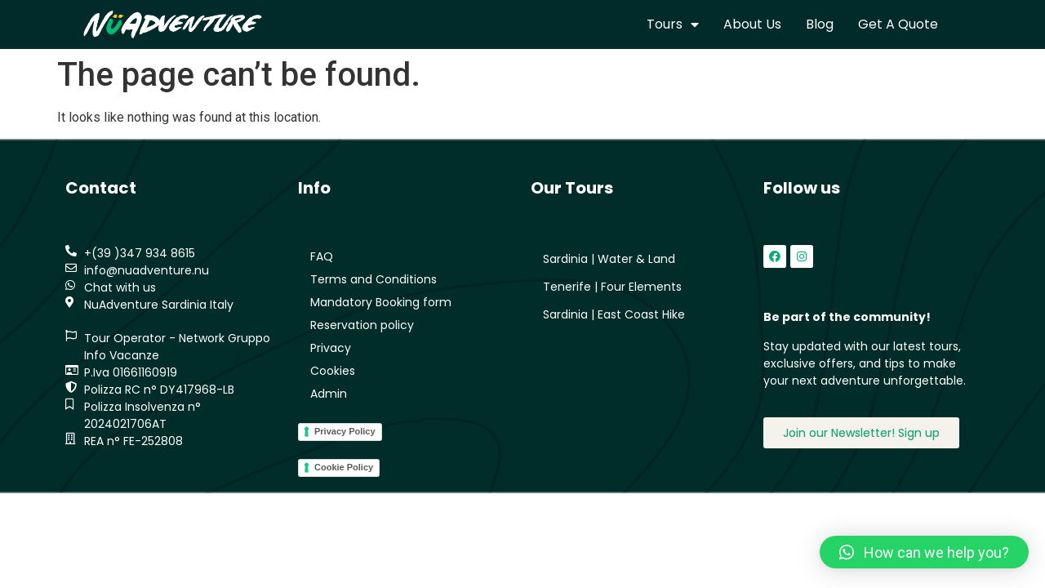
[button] (924, 552)
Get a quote (898, 24)
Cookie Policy (343, 467)
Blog (820, 24)
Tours (673, 24)
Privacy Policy (345, 431)
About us (752, 24)
